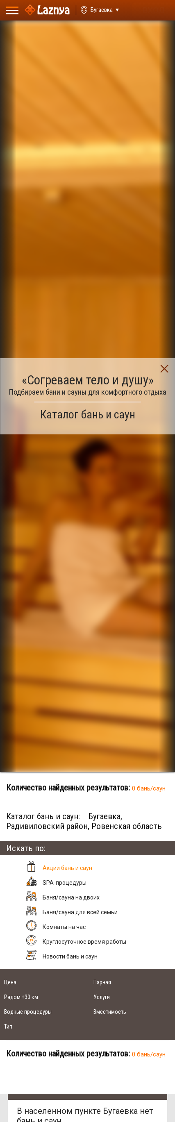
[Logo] (47, 10)
